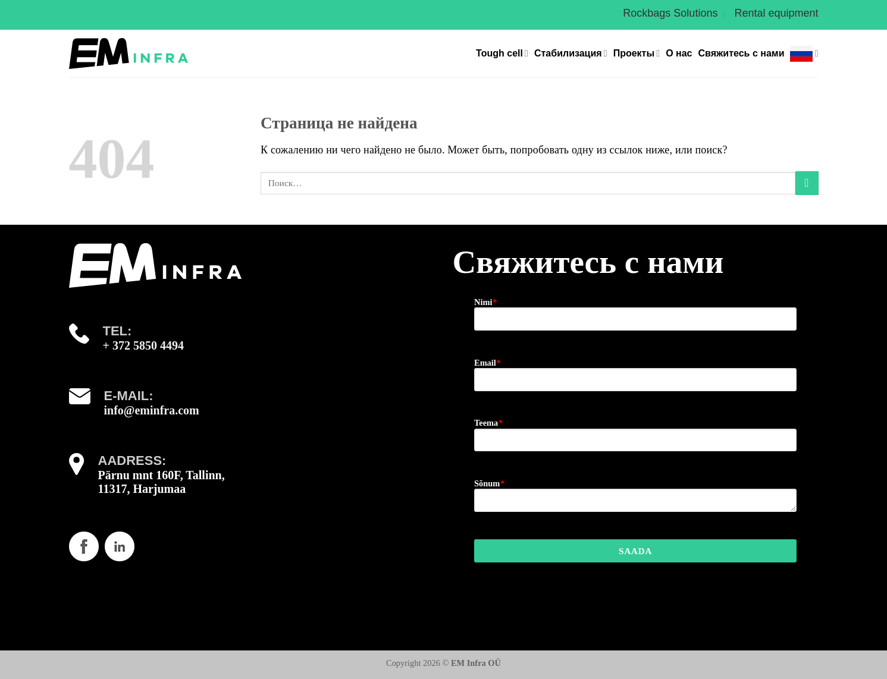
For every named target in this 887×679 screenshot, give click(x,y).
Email (487, 362)
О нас (679, 53)
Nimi (485, 302)
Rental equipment (776, 13)
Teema (488, 422)
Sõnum (489, 483)
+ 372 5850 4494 (143, 345)
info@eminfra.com (151, 410)
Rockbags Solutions (670, 13)
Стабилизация (570, 53)
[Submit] (807, 182)
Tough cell (502, 53)
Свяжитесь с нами (741, 53)
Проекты (636, 53)
